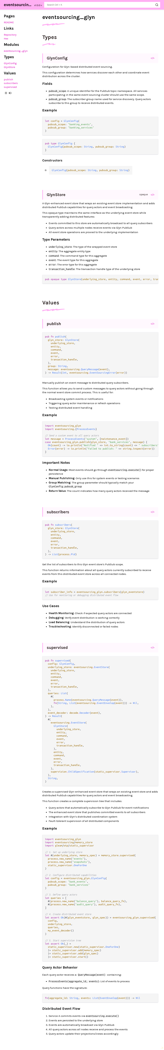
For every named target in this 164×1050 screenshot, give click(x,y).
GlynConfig (10, 63)
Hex (6, 38)
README (9, 22)
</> (152, 58)
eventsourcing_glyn (18, 4)
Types (49, 37)
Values (50, 302)
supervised (10, 86)
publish (8, 79)
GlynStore (9, 67)
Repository (10, 34)
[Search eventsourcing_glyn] (102, 5)
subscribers (11, 83)
